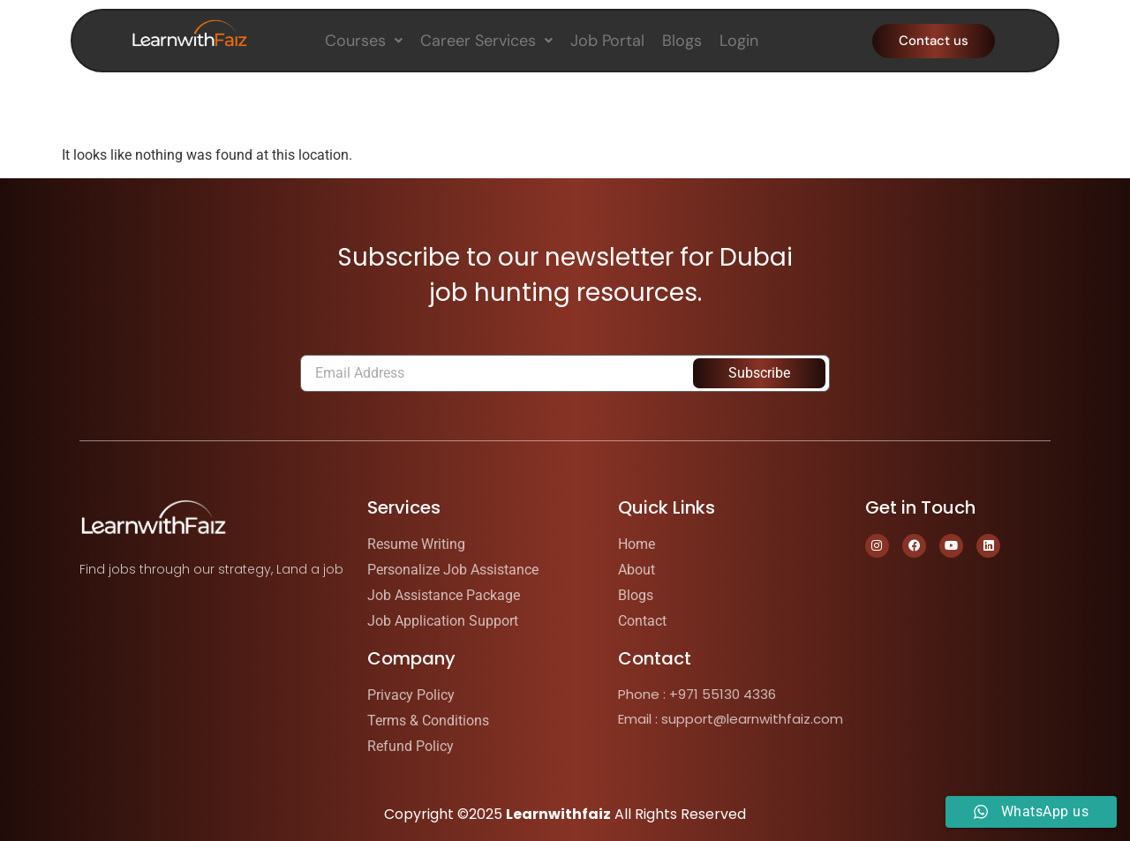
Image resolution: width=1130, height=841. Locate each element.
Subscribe (759, 372)
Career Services (486, 40)
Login (738, 40)
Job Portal (607, 40)
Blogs (682, 40)
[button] (363, 40)
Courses (364, 40)
